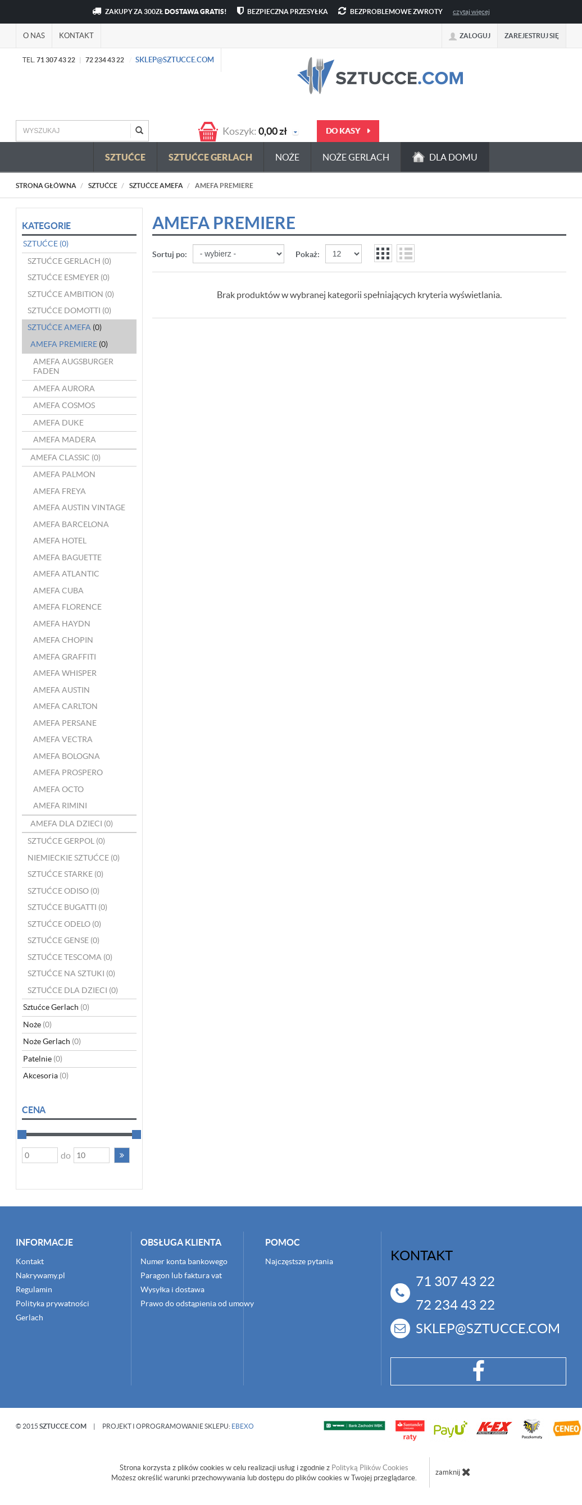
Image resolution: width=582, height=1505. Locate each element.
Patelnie (42, 1058)
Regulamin (34, 1289)
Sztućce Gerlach (210, 157)
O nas (34, 35)
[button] (122, 1155)
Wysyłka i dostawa (172, 1289)
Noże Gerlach (355, 157)
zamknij (453, 1471)
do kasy (348, 130)
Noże (287, 157)
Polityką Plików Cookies (369, 1467)
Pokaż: (307, 254)
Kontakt (76, 35)
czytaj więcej (471, 11)
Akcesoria (46, 1075)
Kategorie (46, 226)
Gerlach (29, 1317)
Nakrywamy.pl (40, 1275)
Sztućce (125, 157)
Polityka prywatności (52, 1303)
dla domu (445, 157)
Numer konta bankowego (184, 1261)
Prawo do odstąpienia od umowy (197, 1303)
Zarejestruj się (531, 35)
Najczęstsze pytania (299, 1261)
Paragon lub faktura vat (181, 1275)
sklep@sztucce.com (174, 60)
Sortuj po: (169, 254)
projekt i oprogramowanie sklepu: (178, 1426)
